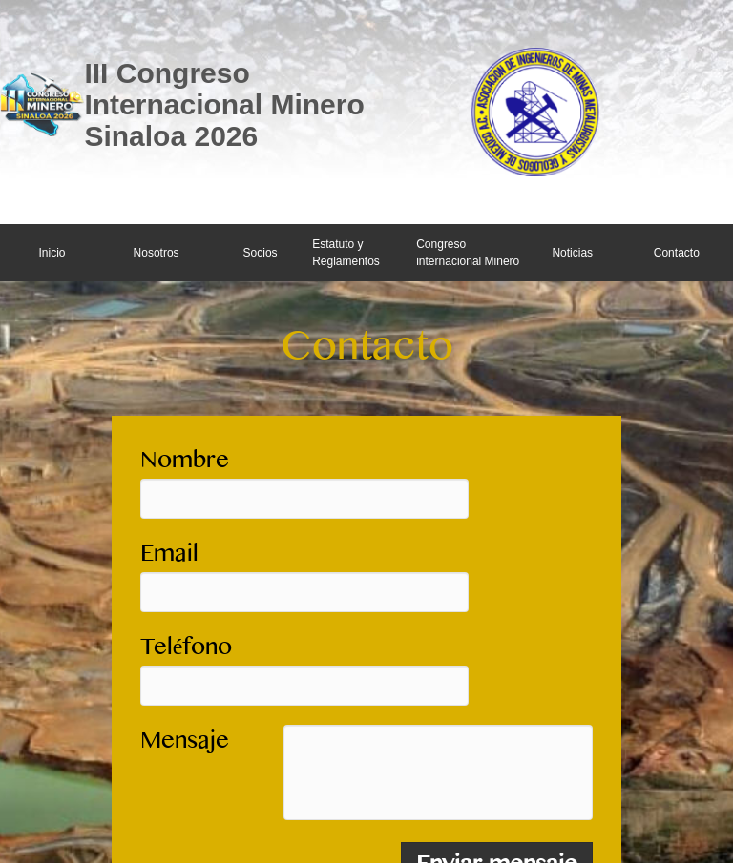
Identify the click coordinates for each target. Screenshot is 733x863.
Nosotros (156, 252)
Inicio (52, 252)
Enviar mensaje (496, 763)
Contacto (677, 252)
